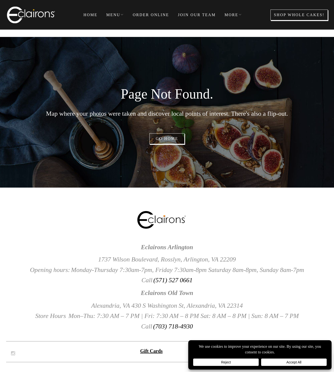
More (231, 15)
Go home (167, 138)
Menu (113, 15)
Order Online (151, 15)
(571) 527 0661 (172, 280)
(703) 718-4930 (173, 326)
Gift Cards (151, 351)
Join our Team (197, 15)
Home (90, 15)
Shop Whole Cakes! (299, 15)
